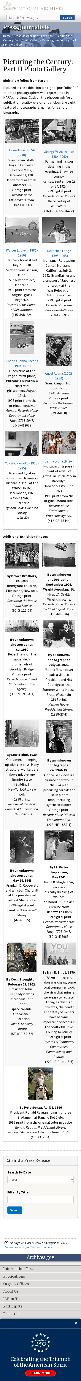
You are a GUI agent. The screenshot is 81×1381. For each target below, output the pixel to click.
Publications (14, 1276)
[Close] (76, 1323)
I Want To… (12, 1299)
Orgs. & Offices (16, 1284)
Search (67, 18)
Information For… (18, 1269)
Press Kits (46, 36)
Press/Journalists (25, 36)
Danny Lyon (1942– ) (59, 461)
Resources (12, 1314)
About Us (11, 1291)
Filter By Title (18, 1192)
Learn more (40, 1373)
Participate (12, 1306)
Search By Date (19, 1172)
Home (7, 36)
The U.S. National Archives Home (33, 7)
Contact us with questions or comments (29, 1247)
